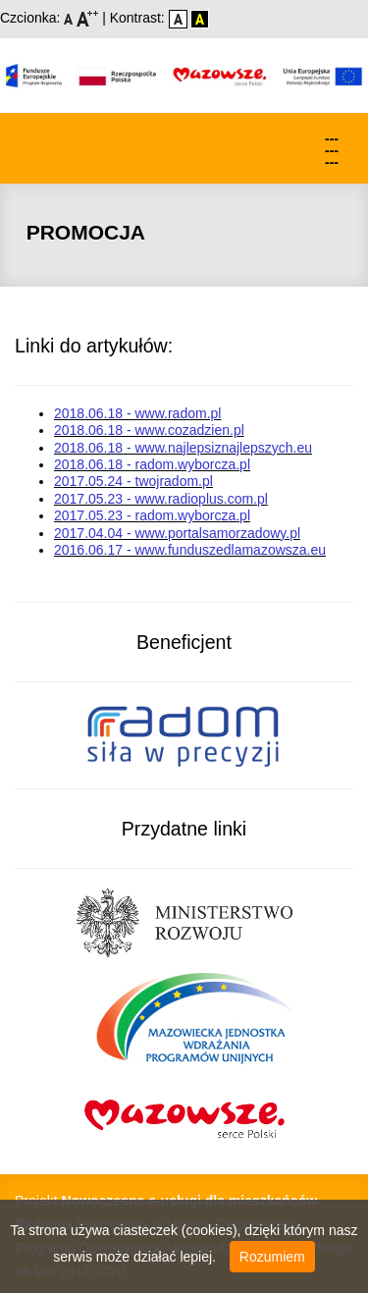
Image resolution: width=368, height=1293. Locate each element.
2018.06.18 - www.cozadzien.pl (149, 430)
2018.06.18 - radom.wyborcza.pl (152, 464)
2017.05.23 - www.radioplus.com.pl (161, 499)
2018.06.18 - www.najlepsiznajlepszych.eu (183, 448)
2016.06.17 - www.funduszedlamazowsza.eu (190, 550)
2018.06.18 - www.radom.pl (137, 413)
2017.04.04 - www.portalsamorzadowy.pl (177, 533)
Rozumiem (272, 1257)
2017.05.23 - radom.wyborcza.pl (152, 515)
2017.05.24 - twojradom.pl (133, 481)
